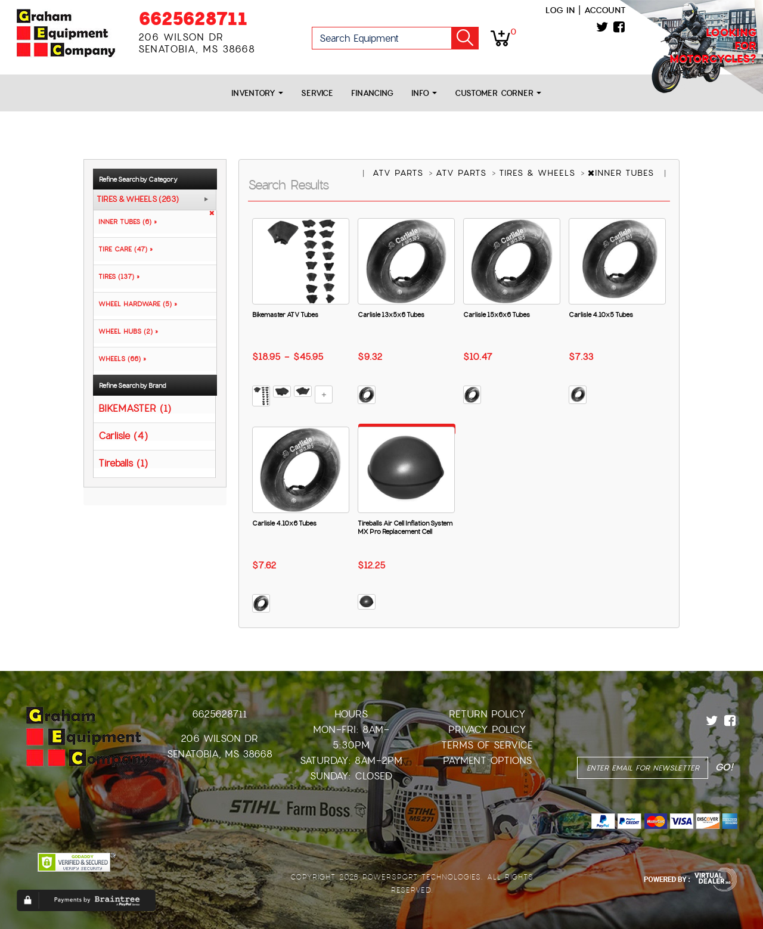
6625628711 (192, 19)
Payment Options (487, 760)
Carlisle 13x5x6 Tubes (391, 314)
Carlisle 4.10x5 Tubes (601, 314)
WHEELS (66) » (120, 359)
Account (605, 10)
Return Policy (487, 714)
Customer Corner (498, 93)
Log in (560, 10)
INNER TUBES (622, 172)
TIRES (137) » (116, 276)
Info (424, 93)
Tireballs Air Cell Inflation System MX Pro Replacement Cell (405, 527)
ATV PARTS (400, 172)
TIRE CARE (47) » (123, 249)
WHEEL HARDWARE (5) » (135, 304)
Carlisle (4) (123, 435)
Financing (372, 93)
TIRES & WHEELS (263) (138, 199)
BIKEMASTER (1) (134, 408)
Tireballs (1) (123, 462)
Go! (465, 38)
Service (317, 93)
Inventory (257, 93)
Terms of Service (487, 745)
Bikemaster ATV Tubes (285, 314)
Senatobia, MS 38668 (219, 754)
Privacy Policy (487, 729)
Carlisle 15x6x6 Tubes (496, 314)
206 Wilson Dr (219, 738)
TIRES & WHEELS (539, 172)
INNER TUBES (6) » (125, 222)
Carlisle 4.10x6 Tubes (284, 523)
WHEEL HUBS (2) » (126, 331)
